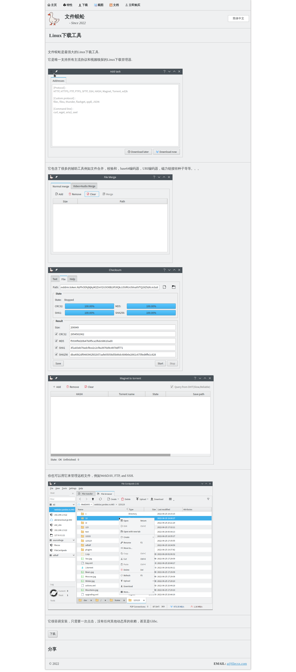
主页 (54, 5)
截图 (100, 5)
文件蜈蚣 (74, 16)
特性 (69, 5)
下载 (85, 5)
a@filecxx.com (237, 663)
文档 (116, 5)
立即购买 (134, 5)
